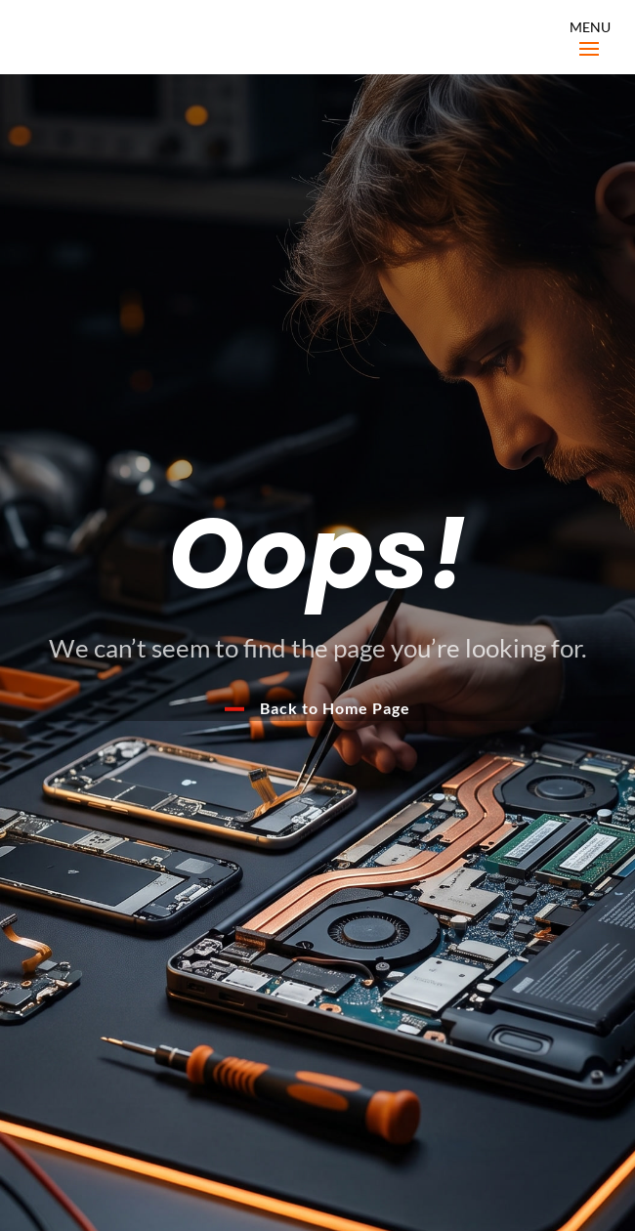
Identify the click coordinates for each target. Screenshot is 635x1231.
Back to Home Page (335, 708)
